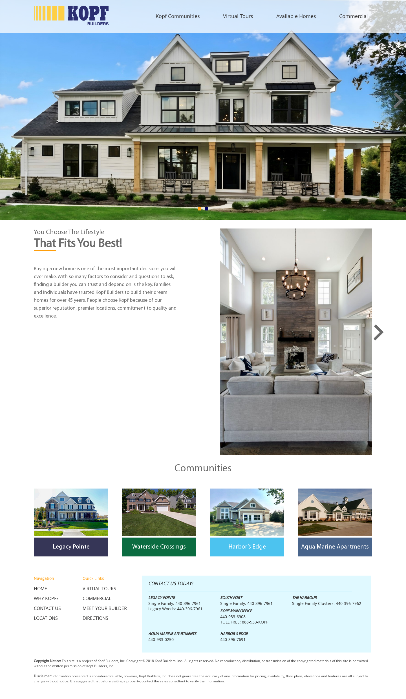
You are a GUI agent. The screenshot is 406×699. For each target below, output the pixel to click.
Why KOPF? (46, 598)
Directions (95, 618)
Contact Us (47, 608)
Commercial (97, 598)
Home (40, 588)
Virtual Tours (99, 588)
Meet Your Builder (105, 608)
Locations (46, 618)
